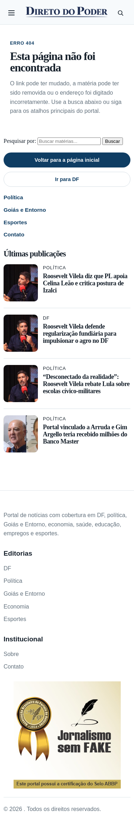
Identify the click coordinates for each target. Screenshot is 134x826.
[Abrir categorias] (11, 13)
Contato (14, 234)
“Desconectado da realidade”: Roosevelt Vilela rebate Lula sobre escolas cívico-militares (86, 384)
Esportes (15, 222)
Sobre (11, 654)
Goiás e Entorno (25, 210)
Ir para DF (67, 179)
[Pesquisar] (120, 13)
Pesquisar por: (20, 141)
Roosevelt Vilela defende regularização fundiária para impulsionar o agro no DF (79, 333)
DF (46, 318)
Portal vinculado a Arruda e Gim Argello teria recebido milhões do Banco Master (85, 434)
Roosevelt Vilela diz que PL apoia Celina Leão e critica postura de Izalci (85, 283)
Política (13, 197)
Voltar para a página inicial (67, 160)
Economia (16, 607)
